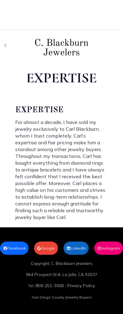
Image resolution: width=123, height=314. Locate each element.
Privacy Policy (81, 285)
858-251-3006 (49, 285)
